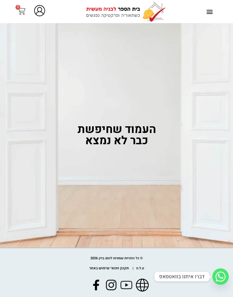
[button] (210, 11)
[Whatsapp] (220, 276)
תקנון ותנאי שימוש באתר (109, 268)
